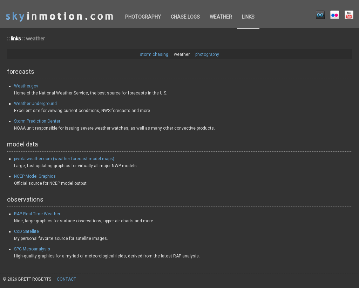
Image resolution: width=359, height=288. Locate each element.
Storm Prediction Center (37, 121)
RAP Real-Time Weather (37, 213)
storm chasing (154, 54)
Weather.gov (26, 86)
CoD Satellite (26, 231)
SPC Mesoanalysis (32, 249)
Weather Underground (35, 103)
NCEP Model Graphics (35, 176)
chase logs (185, 17)
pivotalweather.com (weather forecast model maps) (64, 158)
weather (221, 17)
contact (66, 279)
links (248, 17)
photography (143, 17)
